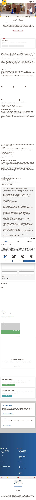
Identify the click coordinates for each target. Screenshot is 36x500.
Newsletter (20, 459)
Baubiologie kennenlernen (8, 413)
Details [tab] (18, 241)
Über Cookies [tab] (29, 241)
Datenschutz (18, 491)
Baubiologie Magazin (22, 451)
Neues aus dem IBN (22, 463)
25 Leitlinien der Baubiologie (23, 453)
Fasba (2, 312)
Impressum (18, 490)
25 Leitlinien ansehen (7, 425)
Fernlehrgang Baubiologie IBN (8, 384)
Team (19, 467)
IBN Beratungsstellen (7, 395)
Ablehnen (6, 260)
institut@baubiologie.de (18, 483)
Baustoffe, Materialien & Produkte (6, 465)
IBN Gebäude (21, 465)
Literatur (20, 457)
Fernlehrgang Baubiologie (5, 450)
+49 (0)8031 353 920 (18, 482)
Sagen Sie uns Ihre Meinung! (18, 30)
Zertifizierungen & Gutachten (5, 466)
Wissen (20, 448)
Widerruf (18, 493)
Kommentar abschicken (5, 278)
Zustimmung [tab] (6, 241)
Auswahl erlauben (18, 260)
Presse (20, 471)
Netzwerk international (22, 469)
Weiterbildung (4, 448)
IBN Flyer (20, 472)
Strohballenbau (7, 312)
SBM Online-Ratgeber (22, 456)
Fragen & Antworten (22, 452)
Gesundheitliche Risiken (23, 455)
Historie (20, 466)
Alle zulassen (29, 260)
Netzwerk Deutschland (22, 468)
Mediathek (20, 458)
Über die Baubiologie (22, 450)
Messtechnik (3, 452)
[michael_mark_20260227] (10, 307)
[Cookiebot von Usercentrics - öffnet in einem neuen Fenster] (31, 238)
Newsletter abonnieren (18, 366)
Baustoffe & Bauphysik (18, 19)
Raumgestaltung (3, 453)
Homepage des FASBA (24, 71)
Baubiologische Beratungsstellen (6, 463)
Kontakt (20, 473)
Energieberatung (3, 455)
